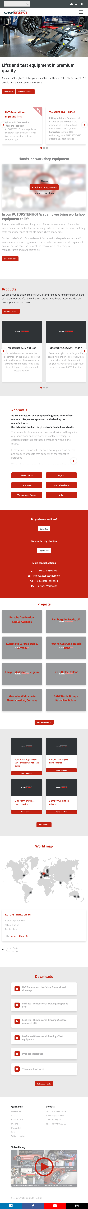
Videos (14, 1115)
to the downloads (44, 1083)
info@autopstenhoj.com (44, 576)
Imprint (14, 1123)
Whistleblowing (18, 1136)
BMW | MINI (27, 475)
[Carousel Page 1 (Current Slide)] (41, 148)
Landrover (27, 485)
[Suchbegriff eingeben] (17, 4)
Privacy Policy (17, 1127)
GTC (13, 1131)
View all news (44, 824)
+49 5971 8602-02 (44, 570)
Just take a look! (10, 258)
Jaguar (61, 475)
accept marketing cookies (44, 187)
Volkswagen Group (26, 495)
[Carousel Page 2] (44, 148)
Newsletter (16, 1111)
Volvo (61, 495)
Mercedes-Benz (61, 485)
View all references (44, 722)
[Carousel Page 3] (47, 148)
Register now (44, 550)
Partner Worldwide (25, 91)
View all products (10, 311)
